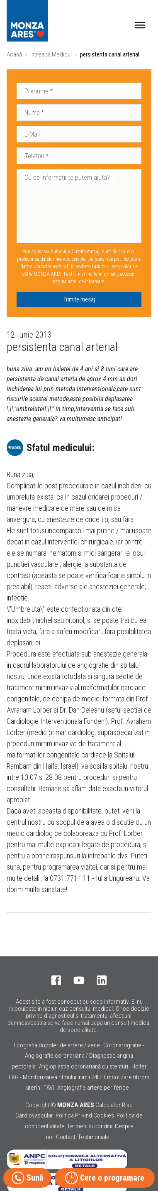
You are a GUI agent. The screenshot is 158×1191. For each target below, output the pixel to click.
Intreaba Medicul (51, 54)
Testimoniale (93, 1137)
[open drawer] (140, 25)
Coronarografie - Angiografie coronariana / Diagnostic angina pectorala (78, 1056)
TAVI (49, 1087)
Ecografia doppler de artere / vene (57, 1045)
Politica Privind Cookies (85, 1115)
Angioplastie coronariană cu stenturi (83, 1066)
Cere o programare (104, 1177)
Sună (27, 1177)
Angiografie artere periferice (93, 1087)
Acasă (14, 54)
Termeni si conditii (89, 1126)
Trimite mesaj (79, 299)
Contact (65, 1137)
